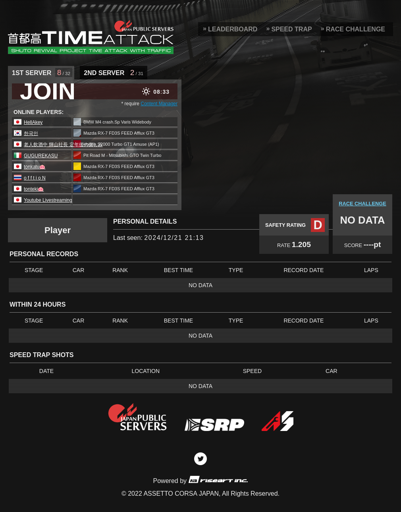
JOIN (47, 91)
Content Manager (159, 103)
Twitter (200, 458)
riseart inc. (218, 479)
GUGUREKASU (41, 155)
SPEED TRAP (291, 29)
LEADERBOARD (232, 29)
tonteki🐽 (34, 189)
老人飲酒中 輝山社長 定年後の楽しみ (63, 144)
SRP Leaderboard (91, 37)
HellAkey (33, 122)
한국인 (31, 133)
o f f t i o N (35, 178)
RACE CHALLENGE (355, 29)
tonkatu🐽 (34, 167)
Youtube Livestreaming (48, 200)
